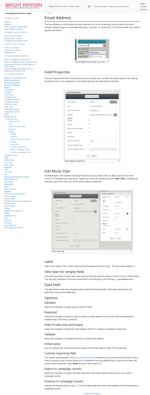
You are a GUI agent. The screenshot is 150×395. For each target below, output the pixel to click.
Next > (98, 393)
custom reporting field (84, 357)
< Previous (88, 393)
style (119, 175)
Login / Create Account (143, 6)
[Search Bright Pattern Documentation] (114, 6)
